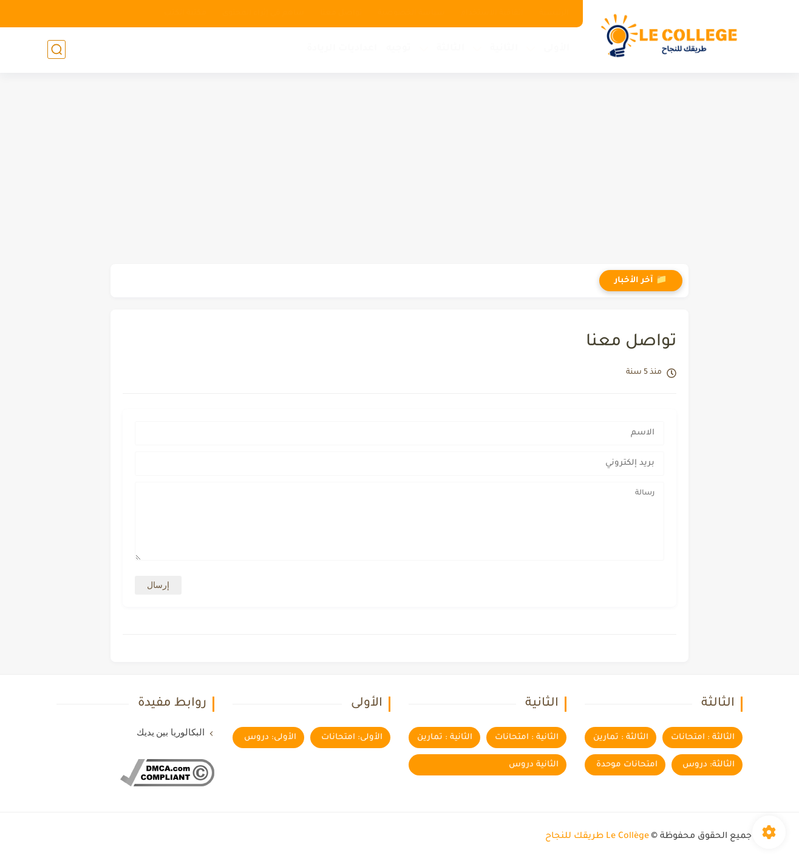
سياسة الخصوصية (411, 13)
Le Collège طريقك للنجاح (597, 837)
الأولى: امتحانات (351, 737)
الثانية (504, 49)
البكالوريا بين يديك (171, 732)
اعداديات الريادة (342, 49)
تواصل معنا (341, 13)
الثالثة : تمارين (620, 737)
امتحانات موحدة (627, 764)
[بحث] (56, 49)
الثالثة (450, 49)
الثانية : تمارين (444, 737)
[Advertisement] (399, 170)
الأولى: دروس (270, 737)
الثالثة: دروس (708, 764)
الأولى (556, 49)
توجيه (398, 49)
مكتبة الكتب (185, 13)
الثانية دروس (534, 764)
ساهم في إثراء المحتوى (263, 13)
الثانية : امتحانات (527, 737)
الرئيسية (554, 13)
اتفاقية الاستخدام (492, 13)
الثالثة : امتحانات (703, 737)
